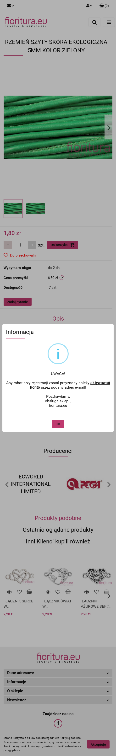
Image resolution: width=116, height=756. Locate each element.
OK (58, 411)
